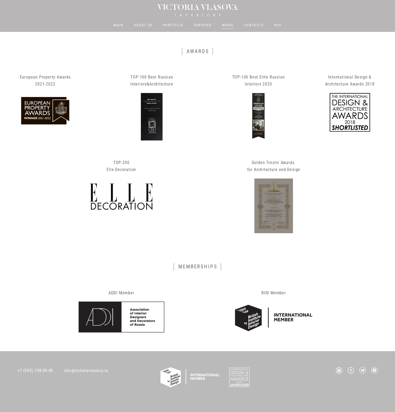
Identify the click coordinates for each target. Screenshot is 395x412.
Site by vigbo (197, 399)
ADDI (113, 293)
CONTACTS (254, 26)
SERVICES (203, 26)
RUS (277, 26)
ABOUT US (143, 26)
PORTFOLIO (173, 26)
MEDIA (228, 26)
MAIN (118, 26)
